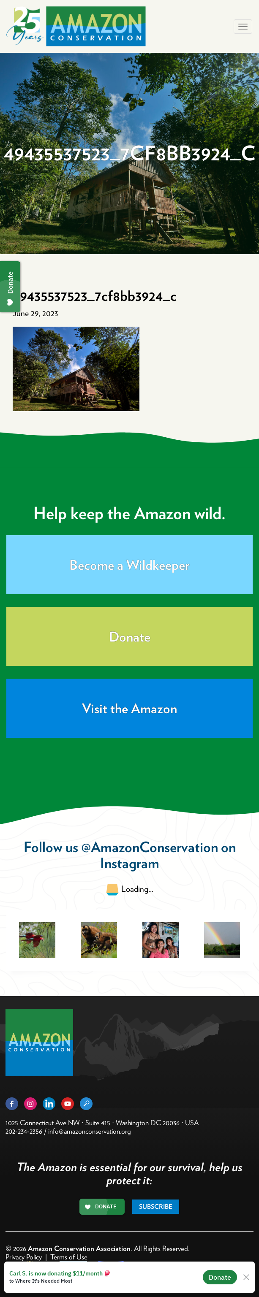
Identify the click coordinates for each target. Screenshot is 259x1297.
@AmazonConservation (149, 847)
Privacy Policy (23, 1257)
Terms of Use (68, 1257)
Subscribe (155, 1206)
